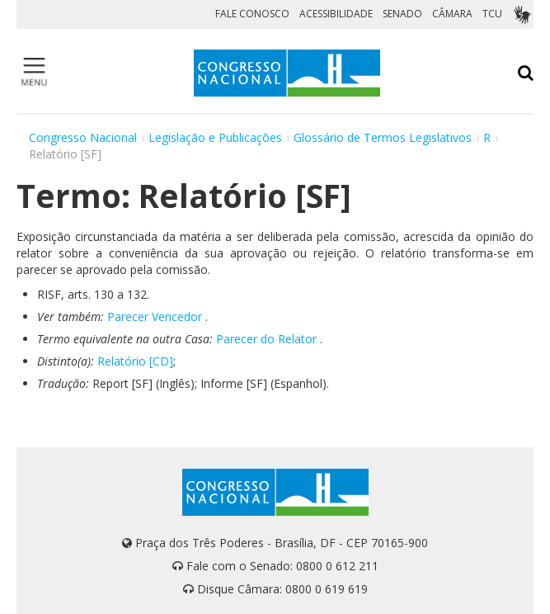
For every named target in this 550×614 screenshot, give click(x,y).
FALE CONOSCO (252, 14)
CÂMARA (452, 14)
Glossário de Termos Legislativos (383, 137)
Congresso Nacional (83, 137)
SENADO (402, 14)
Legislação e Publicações (215, 137)
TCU (492, 14)
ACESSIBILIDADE (336, 14)
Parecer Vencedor (154, 316)
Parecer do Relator (266, 339)
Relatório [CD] (135, 361)
